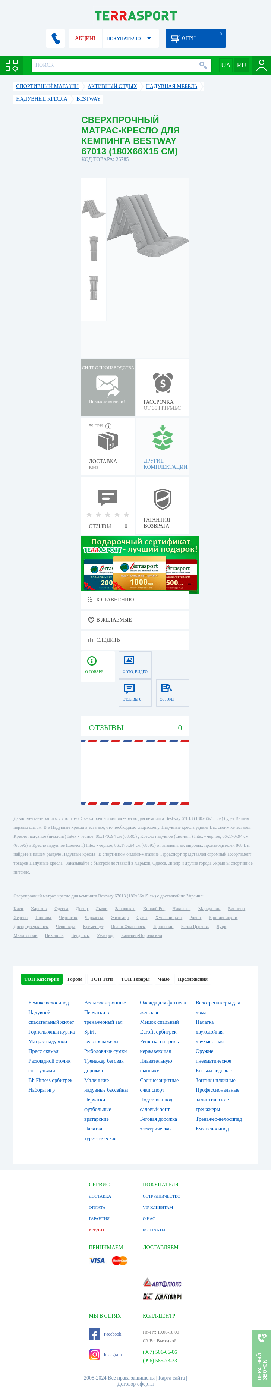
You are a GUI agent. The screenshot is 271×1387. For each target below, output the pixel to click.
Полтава (43, 917)
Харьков (39, 908)
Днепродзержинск (30, 926)
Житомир (120, 917)
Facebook (105, 1334)
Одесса (61, 908)
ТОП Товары (135, 979)
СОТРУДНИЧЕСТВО (161, 1196)
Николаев (181, 908)
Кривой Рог (153, 908)
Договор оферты (135, 1384)
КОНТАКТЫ (154, 1229)
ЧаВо (164, 979)
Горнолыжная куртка (51, 1032)
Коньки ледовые (214, 1070)
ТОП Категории (41, 979)
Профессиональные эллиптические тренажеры (217, 1099)
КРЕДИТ (97, 1229)
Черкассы (94, 917)
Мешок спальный (159, 1022)
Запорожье (125, 908)
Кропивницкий (223, 917)
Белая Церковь (194, 926)
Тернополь (163, 926)
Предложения (193, 979)
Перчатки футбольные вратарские (97, 1109)
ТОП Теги (102, 979)
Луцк (221, 926)
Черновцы (65, 926)
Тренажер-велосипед (219, 1119)
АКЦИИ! (85, 38)
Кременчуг (93, 926)
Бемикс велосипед (48, 1003)
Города (74, 979)
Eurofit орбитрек (158, 1032)
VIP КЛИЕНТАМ (158, 1207)
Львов (101, 908)
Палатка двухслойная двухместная (210, 1031)
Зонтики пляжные (216, 1080)
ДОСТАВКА (100, 1196)
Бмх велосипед (212, 1129)
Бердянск (80, 935)
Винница (236, 908)
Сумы (141, 917)
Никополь (54, 935)
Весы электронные (105, 1003)
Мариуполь (209, 908)
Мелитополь (25, 935)
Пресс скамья (43, 1051)
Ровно (195, 917)
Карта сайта (171, 1378)
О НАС (149, 1218)
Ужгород (105, 935)
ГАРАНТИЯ (99, 1218)
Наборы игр (41, 1090)
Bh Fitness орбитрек (50, 1080)
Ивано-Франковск (128, 926)
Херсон (20, 917)
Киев (18, 908)
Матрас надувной (47, 1041)
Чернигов (68, 917)
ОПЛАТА (97, 1207)
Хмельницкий (168, 917)
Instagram (105, 1354)
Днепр (82, 908)
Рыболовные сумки (105, 1051)
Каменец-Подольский (141, 935)
